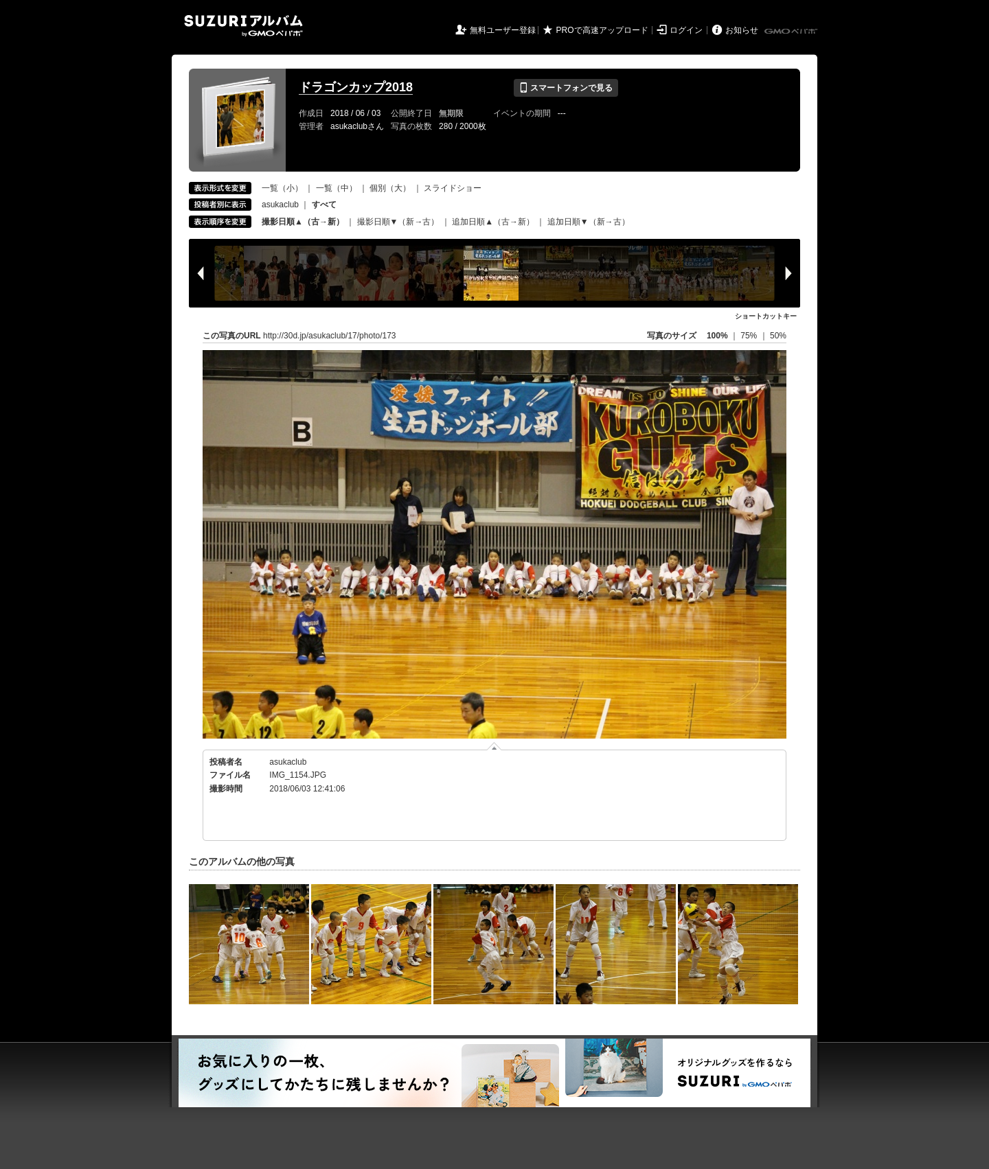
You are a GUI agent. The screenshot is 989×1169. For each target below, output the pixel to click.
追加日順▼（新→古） (588, 222)
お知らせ (741, 30)
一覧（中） (336, 188)
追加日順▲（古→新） (493, 222)
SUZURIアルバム (243, 25)
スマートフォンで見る (565, 88)
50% (778, 335)
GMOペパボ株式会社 (791, 31)
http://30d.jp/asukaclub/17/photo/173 (329, 335)
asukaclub (280, 204)
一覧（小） (282, 188)
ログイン (686, 30)
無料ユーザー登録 (503, 30)
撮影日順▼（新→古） (398, 222)
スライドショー (452, 188)
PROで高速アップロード (602, 30)
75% (749, 335)
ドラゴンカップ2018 (356, 87)
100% (717, 335)
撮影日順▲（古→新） (303, 222)
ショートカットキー (766, 316)
